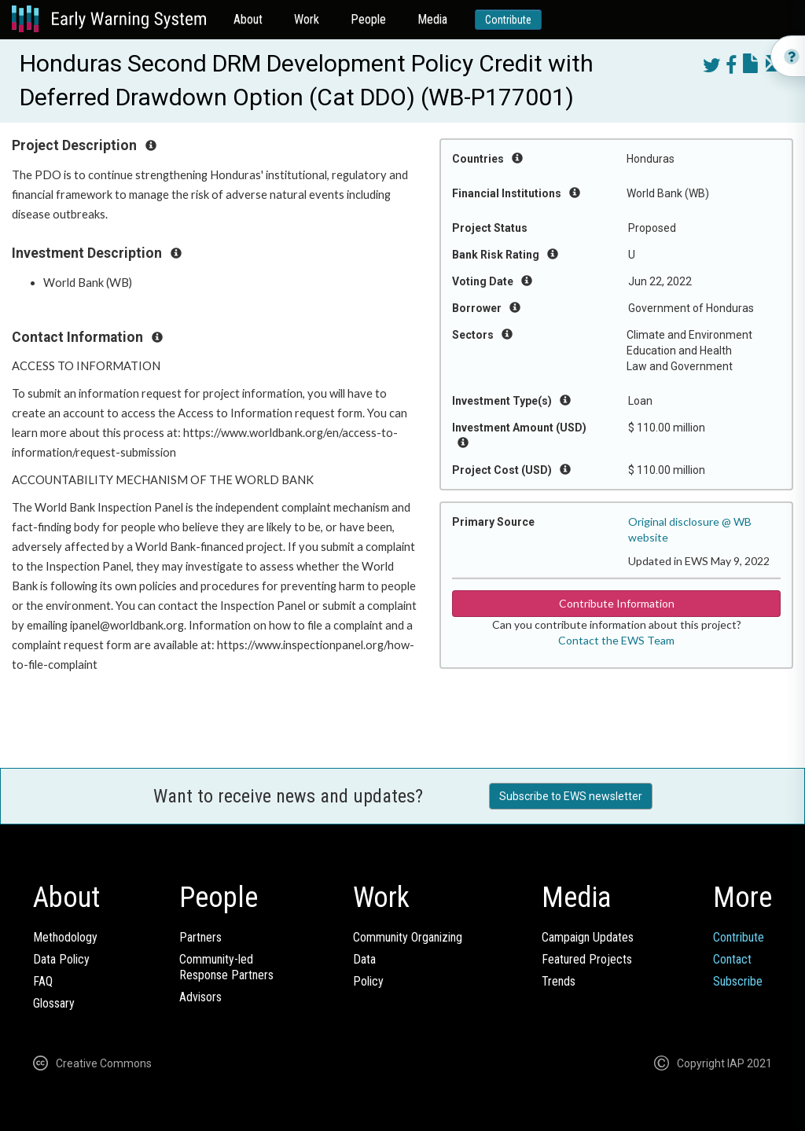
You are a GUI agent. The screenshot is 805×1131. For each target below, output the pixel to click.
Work (306, 19)
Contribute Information (617, 603)
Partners (200, 937)
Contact (732, 959)
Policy (368, 981)
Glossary (54, 1003)
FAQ (43, 981)
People (368, 19)
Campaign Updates (588, 937)
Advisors (200, 997)
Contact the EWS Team (616, 640)
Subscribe (738, 981)
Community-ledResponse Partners (226, 967)
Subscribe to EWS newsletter (570, 796)
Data (364, 959)
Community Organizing (407, 937)
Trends (558, 981)
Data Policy (61, 959)
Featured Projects (587, 959)
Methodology (65, 937)
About (248, 19)
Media (432, 19)
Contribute (508, 19)
